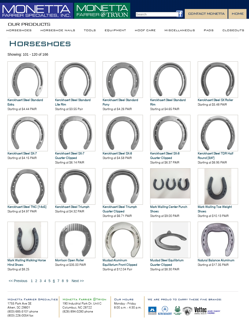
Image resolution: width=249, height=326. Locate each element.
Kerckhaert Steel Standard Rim (168, 102)
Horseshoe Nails (57, 30)
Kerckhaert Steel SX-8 (117, 153)
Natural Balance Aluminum (216, 260)
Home (237, 13)
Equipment (115, 30)
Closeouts (233, 30)
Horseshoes (19, 30)
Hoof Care (145, 30)
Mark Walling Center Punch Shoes (168, 209)
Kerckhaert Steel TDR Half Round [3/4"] (215, 156)
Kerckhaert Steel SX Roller (215, 100)
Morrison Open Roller (69, 260)
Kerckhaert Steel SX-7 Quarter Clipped (69, 156)
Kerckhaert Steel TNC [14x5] (26, 207)
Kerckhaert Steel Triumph (72, 207)
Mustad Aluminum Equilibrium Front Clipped (120, 262)
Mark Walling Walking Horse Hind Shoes (26, 262)
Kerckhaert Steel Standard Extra (25, 102)
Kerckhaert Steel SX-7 (22, 153)
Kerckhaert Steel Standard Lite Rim (72, 102)
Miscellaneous (179, 30)
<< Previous (18, 281)
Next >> (78, 281)
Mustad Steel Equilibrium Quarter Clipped (167, 262)
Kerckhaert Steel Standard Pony (120, 102)
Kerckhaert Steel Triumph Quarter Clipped (120, 209)
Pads (209, 30)
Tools (90, 30)
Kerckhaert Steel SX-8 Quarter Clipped (165, 156)
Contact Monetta (206, 13)
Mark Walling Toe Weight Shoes (215, 209)
